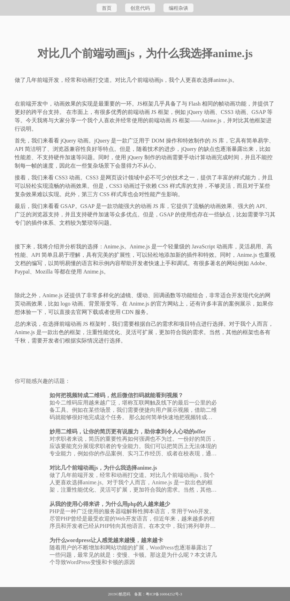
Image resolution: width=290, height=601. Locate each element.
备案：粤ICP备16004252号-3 (158, 594)
